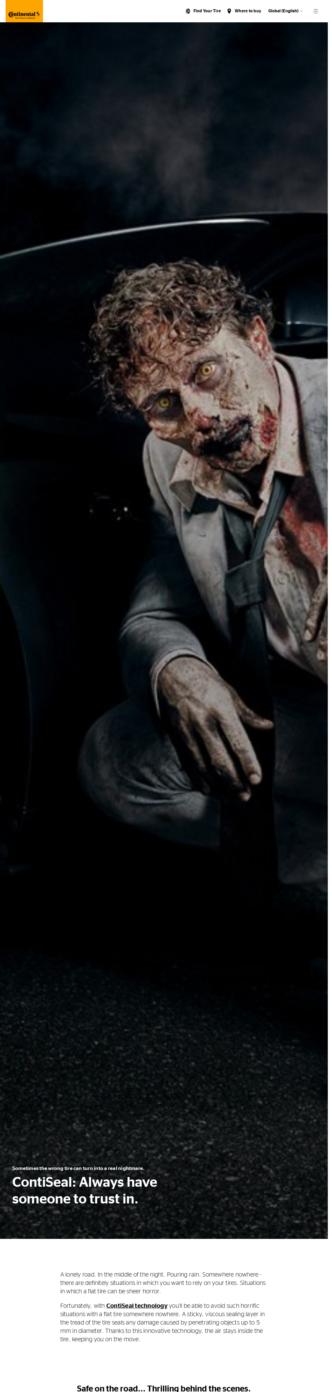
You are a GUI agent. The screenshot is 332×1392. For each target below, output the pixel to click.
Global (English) (283, 11)
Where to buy (248, 11)
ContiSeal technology (137, 1306)
